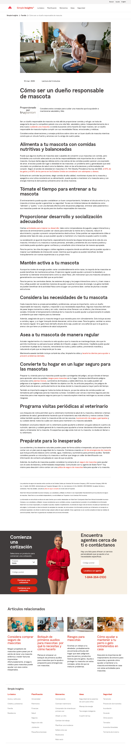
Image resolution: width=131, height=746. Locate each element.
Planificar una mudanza (64, 725)
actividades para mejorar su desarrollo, (43, 228)
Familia (10, 708)
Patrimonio (36, 704)
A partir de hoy (84, 716)
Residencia (12, 713)
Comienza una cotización (24, 581)
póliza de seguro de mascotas (70, 467)
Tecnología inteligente (87, 711)
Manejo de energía (86, 706)
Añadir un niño (60, 716)
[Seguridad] (81, 8)
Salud (34, 713)
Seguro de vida (37, 723)
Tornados (106, 723)
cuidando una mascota (39, 127)
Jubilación (35, 727)
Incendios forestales (110, 727)
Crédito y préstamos (15, 704)
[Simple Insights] (25, 9)
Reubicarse (59, 735)
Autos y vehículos (14, 699)
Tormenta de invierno (111, 732)
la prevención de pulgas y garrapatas (91, 418)
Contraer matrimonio (63, 704)
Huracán (106, 713)
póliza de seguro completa (51, 488)
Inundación (107, 708)
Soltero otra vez (61, 730)
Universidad (36, 699)
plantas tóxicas (40, 381)
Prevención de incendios (112, 704)
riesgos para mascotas (57, 378)
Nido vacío (59, 739)
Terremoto (107, 699)
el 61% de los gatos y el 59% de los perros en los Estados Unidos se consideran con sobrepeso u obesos (65, 170)
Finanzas (35, 708)
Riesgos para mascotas (76, 638)
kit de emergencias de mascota (97, 450)
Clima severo (108, 718)
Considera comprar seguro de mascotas (20, 640)
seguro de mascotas (88, 462)
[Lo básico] (40, 8)
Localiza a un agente (92, 571)
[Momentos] (63, 8)
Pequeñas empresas (39, 732)
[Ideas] (72, 8)
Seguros (34, 718)
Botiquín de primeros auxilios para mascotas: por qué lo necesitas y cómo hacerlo (50, 643)
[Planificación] (52, 8)
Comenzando (60, 699)
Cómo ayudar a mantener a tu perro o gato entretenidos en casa (107, 643)
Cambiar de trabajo (62, 721)
